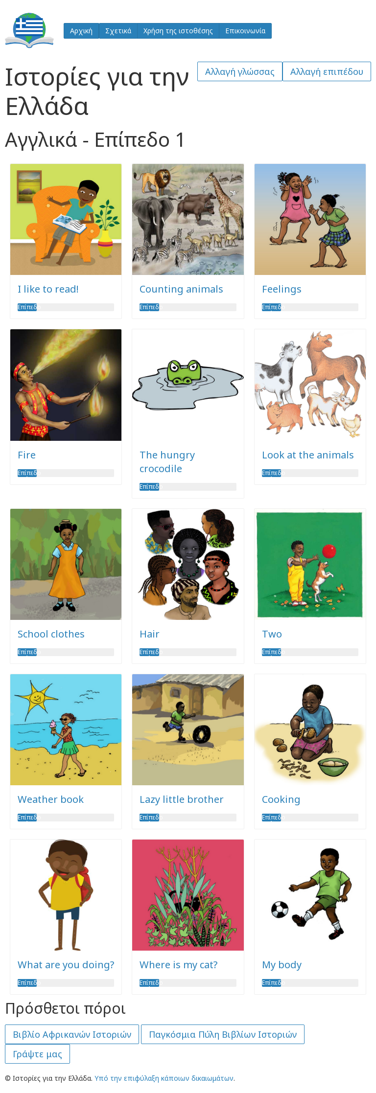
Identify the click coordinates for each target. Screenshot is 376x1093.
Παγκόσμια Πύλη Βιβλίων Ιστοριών (223, 1034)
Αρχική (81, 30)
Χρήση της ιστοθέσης (178, 30)
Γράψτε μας (37, 1054)
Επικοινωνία (245, 30)
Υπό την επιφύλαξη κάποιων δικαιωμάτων (164, 1078)
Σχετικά (118, 30)
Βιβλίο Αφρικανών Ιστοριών (72, 1034)
